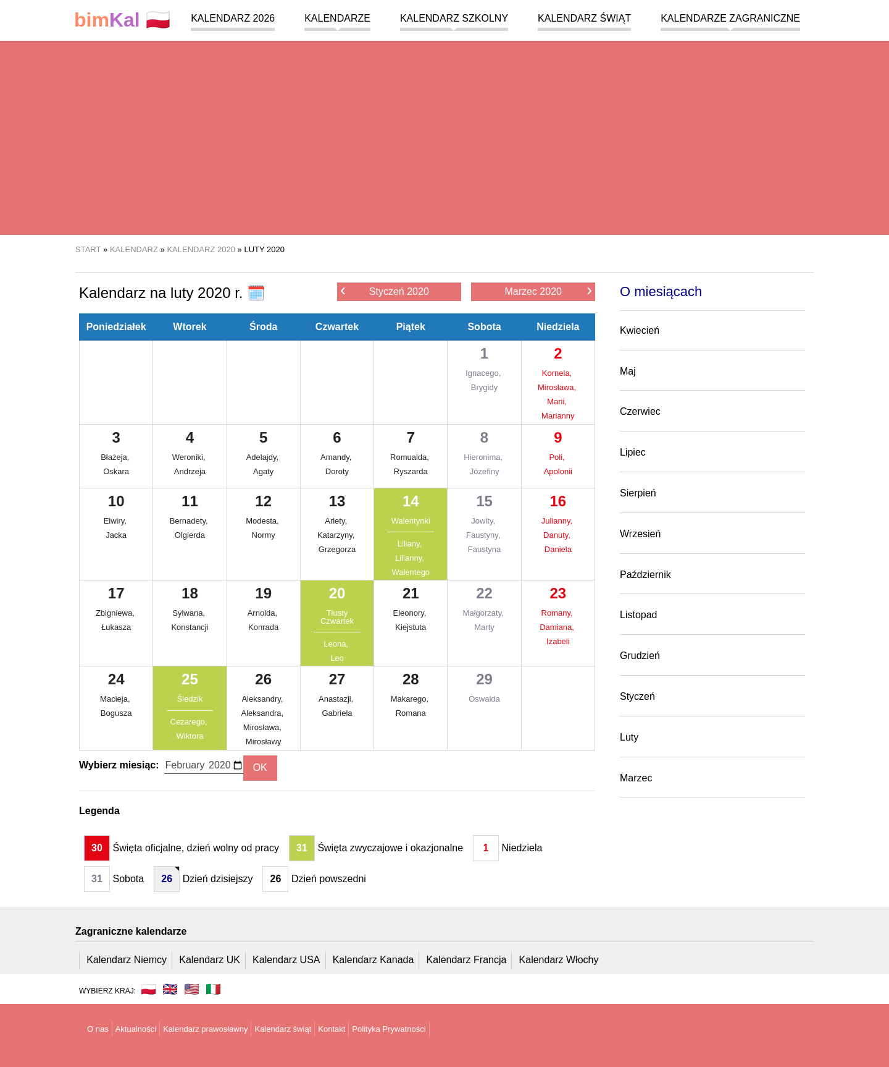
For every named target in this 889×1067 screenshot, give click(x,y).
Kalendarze (337, 18)
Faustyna (484, 549)
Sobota (484, 326)
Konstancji (189, 627)
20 (337, 593)
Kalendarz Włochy (559, 959)
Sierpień (638, 493)
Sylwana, (189, 613)
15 (484, 501)
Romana (411, 713)
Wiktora (189, 736)
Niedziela (557, 326)
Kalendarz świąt (584, 18)
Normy (263, 535)
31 (301, 848)
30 (96, 848)
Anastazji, (337, 699)
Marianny (557, 415)
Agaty (263, 471)
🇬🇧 (170, 989)
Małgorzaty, (484, 613)
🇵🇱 (122, 20)
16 (557, 501)
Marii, (558, 401)
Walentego (410, 572)
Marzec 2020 (548, 291)
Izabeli (558, 641)
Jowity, (484, 520)
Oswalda (484, 699)
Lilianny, (410, 558)
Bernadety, (190, 520)
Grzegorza (337, 549)
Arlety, (337, 520)
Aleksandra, (263, 713)
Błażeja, (116, 457)
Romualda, (410, 457)
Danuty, (557, 535)
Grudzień (640, 655)
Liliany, (411, 543)
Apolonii (558, 471)
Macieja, (116, 699)
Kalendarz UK (209, 959)
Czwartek (337, 326)
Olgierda (190, 535)
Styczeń (637, 696)
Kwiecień (639, 330)
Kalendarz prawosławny (205, 1029)
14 (411, 501)
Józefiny (484, 471)
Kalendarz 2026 (233, 18)
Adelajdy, (263, 457)
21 (411, 593)
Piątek (410, 326)
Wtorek (189, 326)
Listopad (638, 615)
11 (190, 501)
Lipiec (633, 452)
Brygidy (484, 387)
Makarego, (411, 699)
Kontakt (331, 1029)
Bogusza (116, 713)
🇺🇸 (191, 989)
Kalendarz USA (286, 959)
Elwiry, (116, 520)
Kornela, (558, 373)
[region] (444, 136)
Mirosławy (264, 741)
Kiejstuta (410, 627)
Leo (337, 658)
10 (116, 501)
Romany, (558, 613)
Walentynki (410, 520)
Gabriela (337, 713)
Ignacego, (484, 373)
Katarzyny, (337, 535)
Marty (484, 627)
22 (484, 593)
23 (557, 593)
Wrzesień (640, 534)
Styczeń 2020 (384, 291)
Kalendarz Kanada (373, 959)
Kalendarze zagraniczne (730, 18)
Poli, (558, 457)
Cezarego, (190, 721)
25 (190, 679)
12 (263, 501)
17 (116, 593)
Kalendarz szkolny (454, 18)
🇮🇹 (213, 989)
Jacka (116, 535)
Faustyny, (484, 535)
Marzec (636, 778)
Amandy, (337, 457)
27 (337, 679)
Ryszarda (411, 471)
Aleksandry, (263, 699)
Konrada (263, 627)
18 (190, 593)
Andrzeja (190, 471)
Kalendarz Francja (467, 959)
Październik (645, 574)
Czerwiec (640, 411)
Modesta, (263, 520)
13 (337, 501)
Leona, (336, 643)
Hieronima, (484, 457)
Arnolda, (264, 613)
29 (484, 679)
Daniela (558, 549)
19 (263, 593)
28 (411, 679)
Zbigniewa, (116, 613)
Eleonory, (410, 613)
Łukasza (116, 627)
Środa (263, 326)
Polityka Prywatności (388, 1029)
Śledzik (189, 699)
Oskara (116, 471)
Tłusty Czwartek (337, 617)
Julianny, (558, 520)
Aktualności (135, 1029)
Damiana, (558, 627)
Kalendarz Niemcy (126, 959)
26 (263, 679)
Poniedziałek (116, 326)
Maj (628, 371)
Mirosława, (558, 387)
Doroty (337, 471)
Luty (629, 737)
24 (116, 679)
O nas (98, 1029)
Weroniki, (190, 457)
